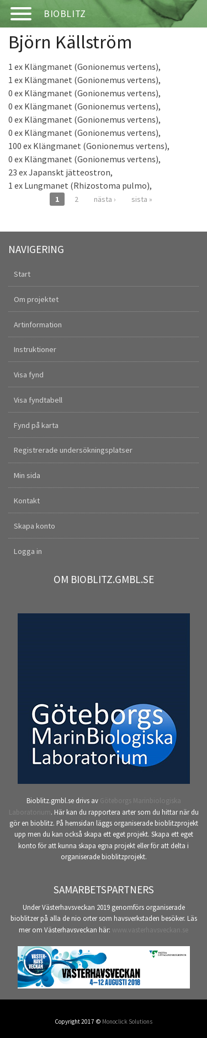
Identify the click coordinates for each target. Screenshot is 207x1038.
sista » (141, 199)
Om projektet (36, 299)
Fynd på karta (36, 425)
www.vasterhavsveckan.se (150, 929)
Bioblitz (65, 14)
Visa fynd (29, 375)
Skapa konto (34, 526)
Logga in (28, 551)
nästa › (105, 199)
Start (22, 274)
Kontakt (27, 501)
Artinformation (38, 324)
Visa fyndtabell (38, 400)
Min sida (27, 475)
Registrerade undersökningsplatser (73, 450)
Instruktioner (35, 349)
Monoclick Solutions (127, 1021)
